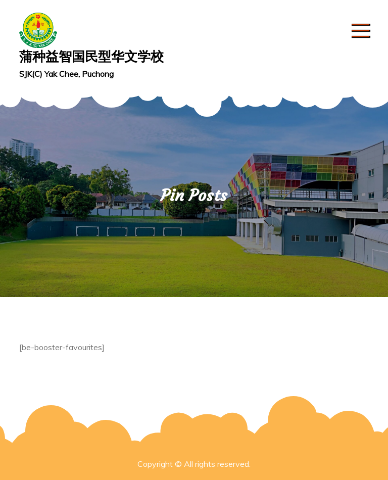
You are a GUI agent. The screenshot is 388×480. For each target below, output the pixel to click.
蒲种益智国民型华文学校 (91, 56)
